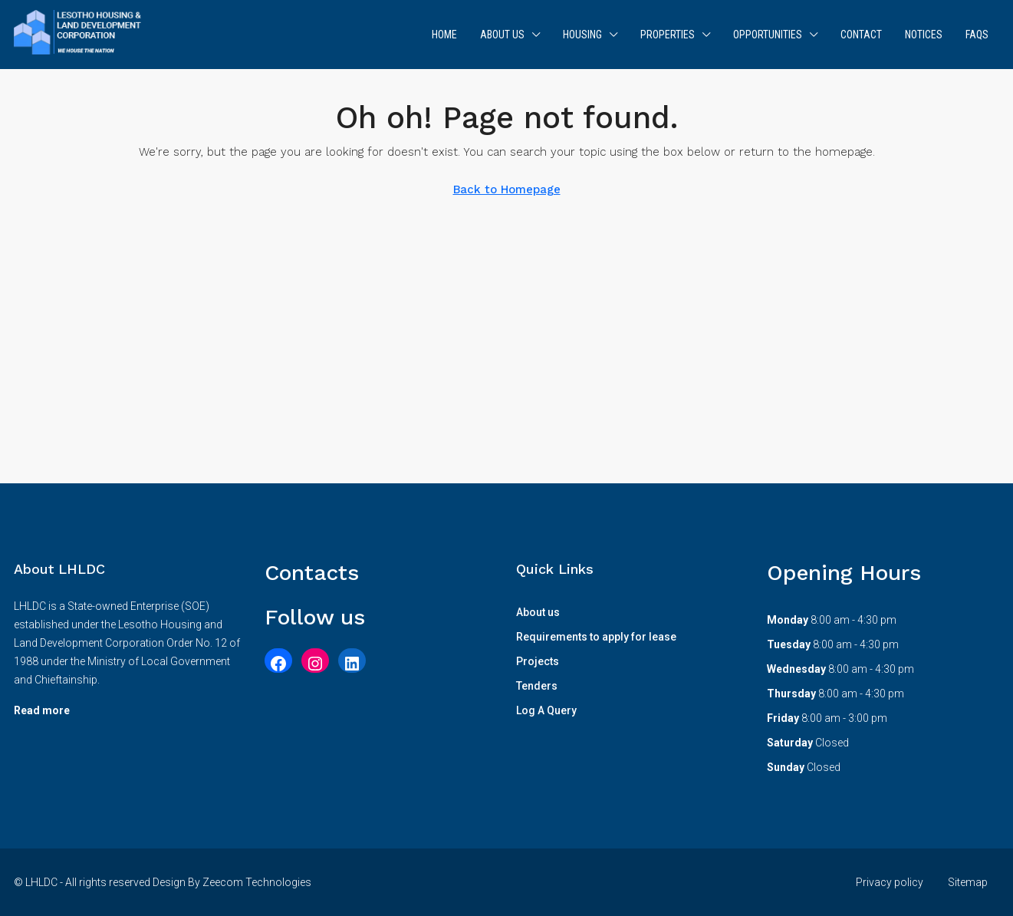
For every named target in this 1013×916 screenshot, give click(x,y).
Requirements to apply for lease (596, 637)
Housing (582, 34)
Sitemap (968, 882)
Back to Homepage (507, 189)
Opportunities (767, 34)
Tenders (536, 686)
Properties (667, 34)
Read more (42, 710)
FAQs (976, 34)
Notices (923, 34)
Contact (861, 34)
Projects (537, 661)
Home (444, 34)
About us (502, 34)
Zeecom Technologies (256, 882)
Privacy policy (889, 882)
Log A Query (546, 710)
